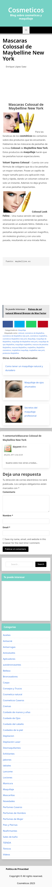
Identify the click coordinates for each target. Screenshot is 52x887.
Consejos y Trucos (12, 688)
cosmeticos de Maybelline (34, 333)
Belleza (6, 670)
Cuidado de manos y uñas (16, 712)
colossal (21, 333)
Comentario (9, 492)
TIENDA (7, 842)
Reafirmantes (10, 830)
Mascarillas (9, 795)
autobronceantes (12, 664)
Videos (6, 854)
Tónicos (7, 848)
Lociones (7, 777)
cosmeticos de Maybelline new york (16, 336)
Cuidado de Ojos (11, 718)
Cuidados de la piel (13, 730)
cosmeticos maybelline (38, 336)
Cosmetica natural (12, 694)
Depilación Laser (11, 741)
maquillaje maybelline (23, 344)
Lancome (8, 771)
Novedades (9, 801)
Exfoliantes (8, 753)
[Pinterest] (43, 324)
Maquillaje (22, 330)
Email (6, 527)
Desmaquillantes (12, 747)
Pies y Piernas (10, 824)
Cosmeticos (26, 10)
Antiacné (7, 641)
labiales (7, 765)
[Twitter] (19, 324)
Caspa (6, 682)
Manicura (8, 783)
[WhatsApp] (31, 324)
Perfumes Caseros (12, 807)
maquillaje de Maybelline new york (25, 341)
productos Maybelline (11, 353)
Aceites (7, 635)
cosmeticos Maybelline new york (15, 339)
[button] (26, 30)
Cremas (7, 706)
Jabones (7, 759)
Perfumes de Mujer (13, 818)
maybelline (31, 347)
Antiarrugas (9, 647)
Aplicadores (9, 658)
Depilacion (8, 735)
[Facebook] (8, 324)
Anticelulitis (9, 652)
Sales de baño (10, 836)
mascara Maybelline (19, 347)
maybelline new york (37, 350)
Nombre (8, 515)
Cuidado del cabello (13, 724)
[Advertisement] (26, 84)
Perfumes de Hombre (14, 813)
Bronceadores (10, 676)
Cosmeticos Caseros (13, 700)
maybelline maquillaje (20, 350)
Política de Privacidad (17, 869)
